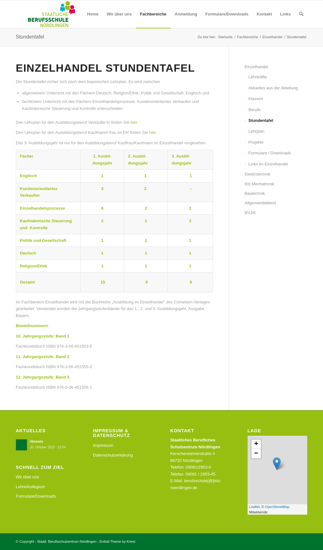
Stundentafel (30, 36)
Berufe (255, 109)
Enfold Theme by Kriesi (118, 541)
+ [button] (256, 444)
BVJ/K (250, 212)
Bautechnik (255, 193)
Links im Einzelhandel (268, 164)
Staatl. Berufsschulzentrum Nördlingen (67, 541)
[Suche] (301, 14)
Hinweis (36, 441)
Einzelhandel (256, 66)
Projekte (256, 142)
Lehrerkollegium (30, 486)
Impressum (103, 445)
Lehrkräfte (258, 77)
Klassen (256, 98)
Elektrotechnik (258, 174)
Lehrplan (257, 131)
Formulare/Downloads (36, 496)
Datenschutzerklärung (113, 455)
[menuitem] (93, 14)
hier (152, 132)
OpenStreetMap (277, 507)
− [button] (256, 453)
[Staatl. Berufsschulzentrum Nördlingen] (47, 14)
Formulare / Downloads (270, 153)
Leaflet (254, 507)
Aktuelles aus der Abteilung (273, 88)
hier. (134, 122)
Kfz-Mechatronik (259, 184)
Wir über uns (27, 477)
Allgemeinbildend (260, 202)
